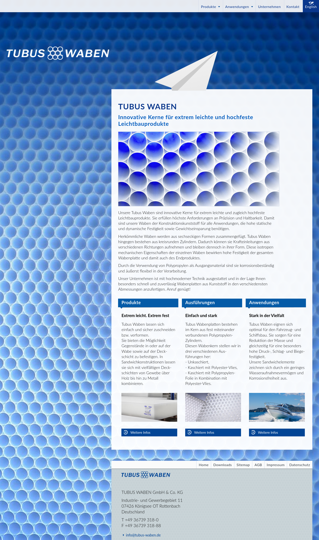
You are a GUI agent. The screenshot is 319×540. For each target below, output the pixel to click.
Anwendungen (237, 6)
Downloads (222, 465)
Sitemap (243, 465)
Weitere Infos (140, 432)
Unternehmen (269, 6)
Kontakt (293, 6)
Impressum (276, 465)
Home (204, 465)
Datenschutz (299, 465)
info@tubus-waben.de (143, 535)
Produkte (208, 6)
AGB (258, 465)
